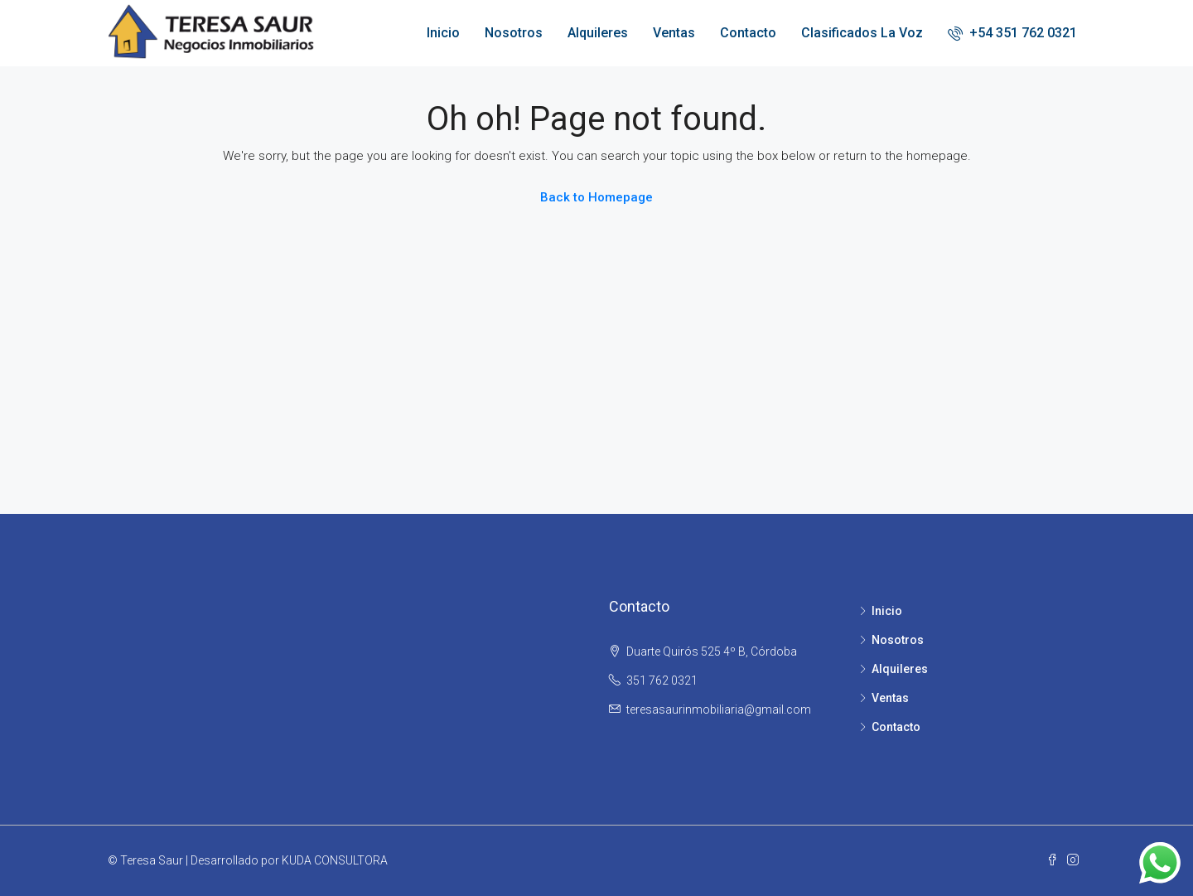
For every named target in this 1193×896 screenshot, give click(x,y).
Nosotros (514, 33)
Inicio (443, 33)
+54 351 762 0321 (1012, 33)
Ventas (674, 33)
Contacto (748, 33)
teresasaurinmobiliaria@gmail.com (718, 709)
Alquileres (598, 33)
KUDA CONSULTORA (335, 860)
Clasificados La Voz (862, 33)
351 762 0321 (662, 680)
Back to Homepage (596, 197)
